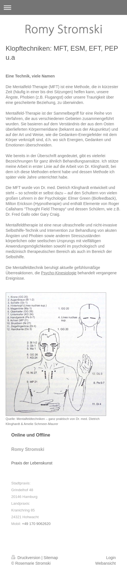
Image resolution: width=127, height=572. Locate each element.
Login (111, 557)
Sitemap (51, 557)
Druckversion (26, 557)
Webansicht (105, 563)
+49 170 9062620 (36, 524)
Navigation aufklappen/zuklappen (63, 7)
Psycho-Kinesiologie (58, 273)
